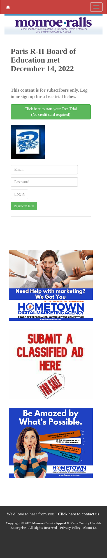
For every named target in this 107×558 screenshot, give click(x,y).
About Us (89, 528)
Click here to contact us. (79, 513)
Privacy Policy (70, 528)
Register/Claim (24, 206)
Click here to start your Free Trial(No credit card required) (50, 112)
